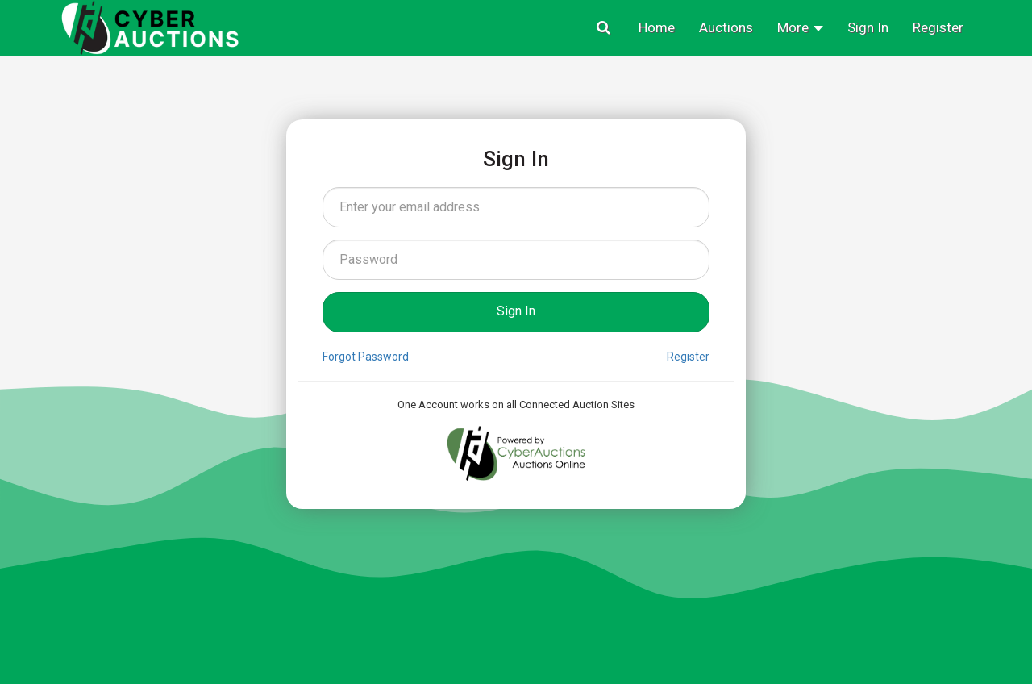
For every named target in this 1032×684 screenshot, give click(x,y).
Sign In (867, 27)
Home (657, 27)
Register (938, 27)
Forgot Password (365, 356)
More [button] (800, 27)
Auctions (726, 27)
